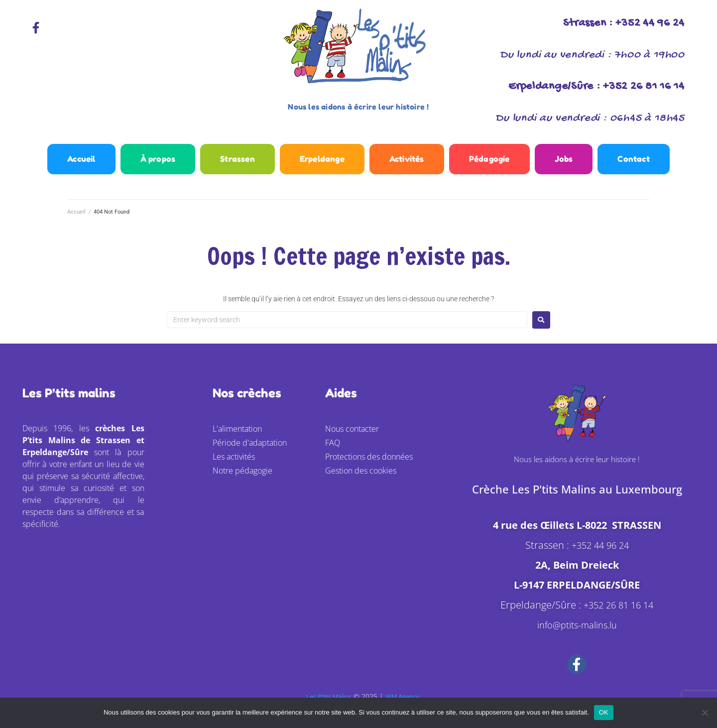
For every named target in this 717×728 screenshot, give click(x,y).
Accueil (76, 219)
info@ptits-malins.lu (577, 631)
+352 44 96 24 (600, 552)
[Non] (705, 713)
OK (603, 712)
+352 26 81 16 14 (618, 611)
